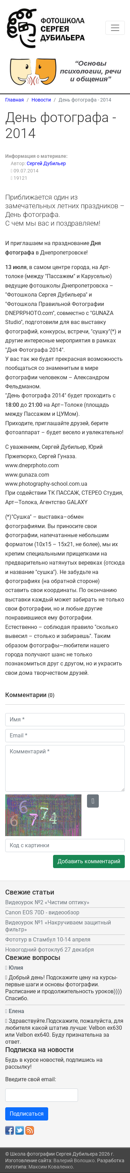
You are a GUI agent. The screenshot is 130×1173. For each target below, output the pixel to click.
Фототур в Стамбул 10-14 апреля (47, 939)
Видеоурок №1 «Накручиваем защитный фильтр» (58, 926)
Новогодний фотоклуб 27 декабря (49, 949)
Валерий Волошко (74, 1160)
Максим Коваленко (50, 1167)
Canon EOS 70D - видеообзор (42, 912)
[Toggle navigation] (115, 28)
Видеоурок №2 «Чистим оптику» (47, 902)
